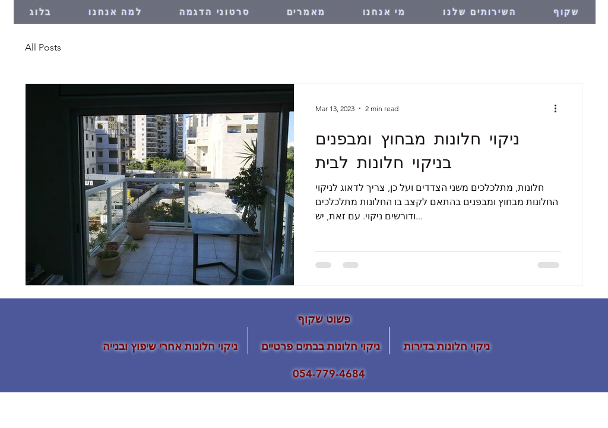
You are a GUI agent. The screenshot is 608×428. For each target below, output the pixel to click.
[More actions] (559, 108)
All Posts (43, 47)
